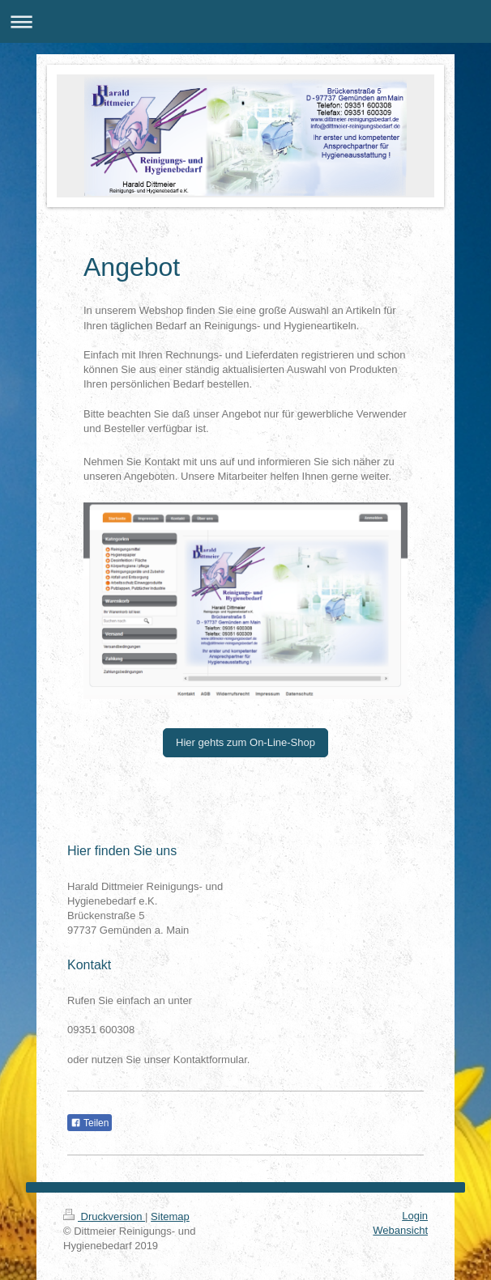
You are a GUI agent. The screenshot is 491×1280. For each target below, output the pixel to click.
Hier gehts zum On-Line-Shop (245, 742)
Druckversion (104, 1216)
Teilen (89, 1123)
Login (415, 1216)
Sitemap (170, 1216)
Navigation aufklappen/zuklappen (245, 21)
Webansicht (400, 1230)
